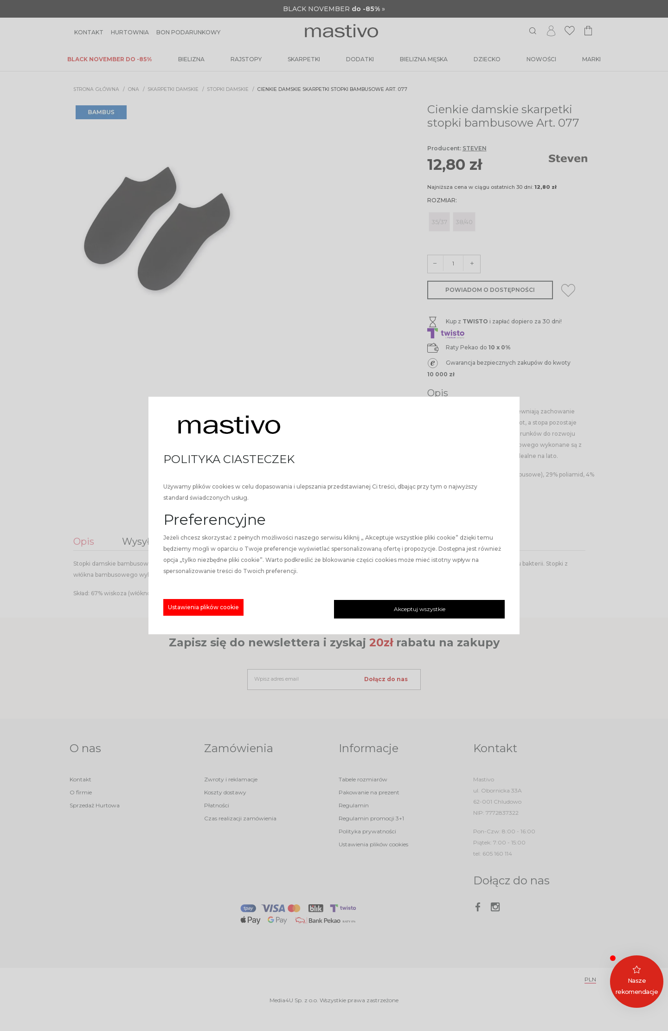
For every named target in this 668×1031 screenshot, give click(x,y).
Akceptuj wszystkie (419, 609)
